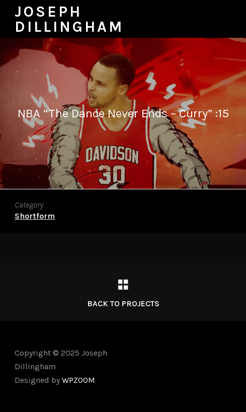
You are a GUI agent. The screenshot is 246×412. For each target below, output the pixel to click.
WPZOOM (78, 380)
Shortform (35, 216)
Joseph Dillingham (69, 19)
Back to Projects (123, 303)
